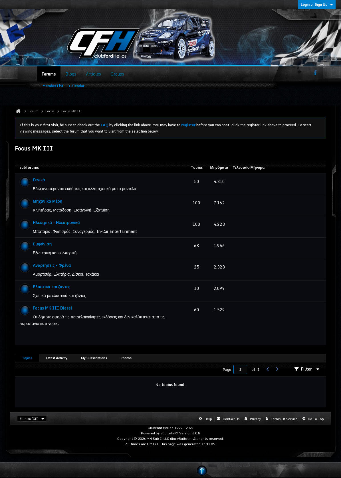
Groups (117, 74)
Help (208, 419)
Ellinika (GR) (32, 418)
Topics (27, 358)
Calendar (76, 86)
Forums (49, 74)
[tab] (27, 358)
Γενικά (39, 179)
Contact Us (231, 419)
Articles (93, 74)
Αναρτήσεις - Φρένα (52, 265)
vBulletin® (169, 433)
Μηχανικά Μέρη (47, 201)
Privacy (255, 419)
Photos (126, 358)
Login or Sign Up (317, 4)
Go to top (316, 419)
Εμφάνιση (42, 244)
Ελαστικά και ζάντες (51, 286)
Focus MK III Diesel (52, 308)
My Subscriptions (94, 358)
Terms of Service (284, 419)
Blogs (70, 74)
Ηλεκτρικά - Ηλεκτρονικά (56, 222)
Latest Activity (56, 358)
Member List (53, 86)
